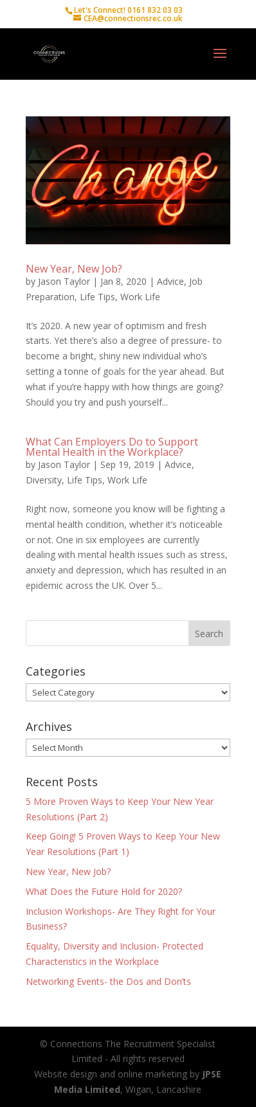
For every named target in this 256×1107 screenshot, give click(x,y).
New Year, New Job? (74, 269)
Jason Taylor (64, 281)
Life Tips (97, 297)
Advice (170, 281)
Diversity (44, 480)
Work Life (140, 297)
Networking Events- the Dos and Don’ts (108, 981)
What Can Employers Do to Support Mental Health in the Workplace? (112, 447)
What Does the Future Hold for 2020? (104, 891)
